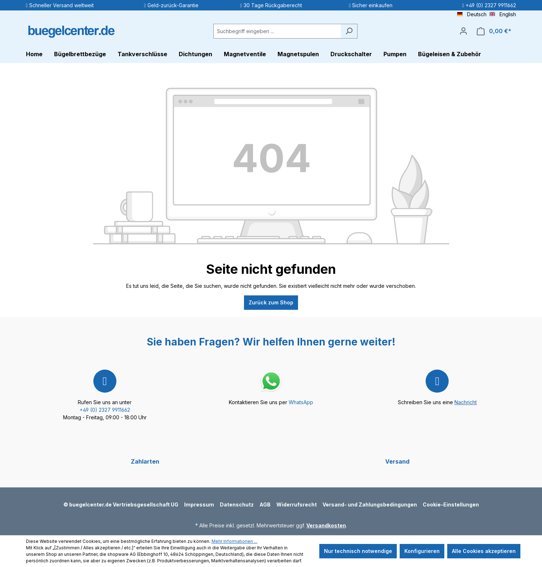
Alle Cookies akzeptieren (484, 551)
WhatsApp (301, 402)
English (502, 13)
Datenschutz (237, 504)
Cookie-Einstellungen (451, 504)
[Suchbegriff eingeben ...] (277, 31)
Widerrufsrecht (296, 504)
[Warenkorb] (494, 31)
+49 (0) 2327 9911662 (105, 410)
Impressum (199, 504)
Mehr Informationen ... (234, 541)
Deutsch (472, 13)
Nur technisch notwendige (358, 551)
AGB (265, 504)
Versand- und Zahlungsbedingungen (370, 504)
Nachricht (465, 402)
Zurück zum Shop (271, 302)
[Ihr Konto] (463, 31)
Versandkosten (326, 525)
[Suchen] (349, 31)
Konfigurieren (422, 551)
